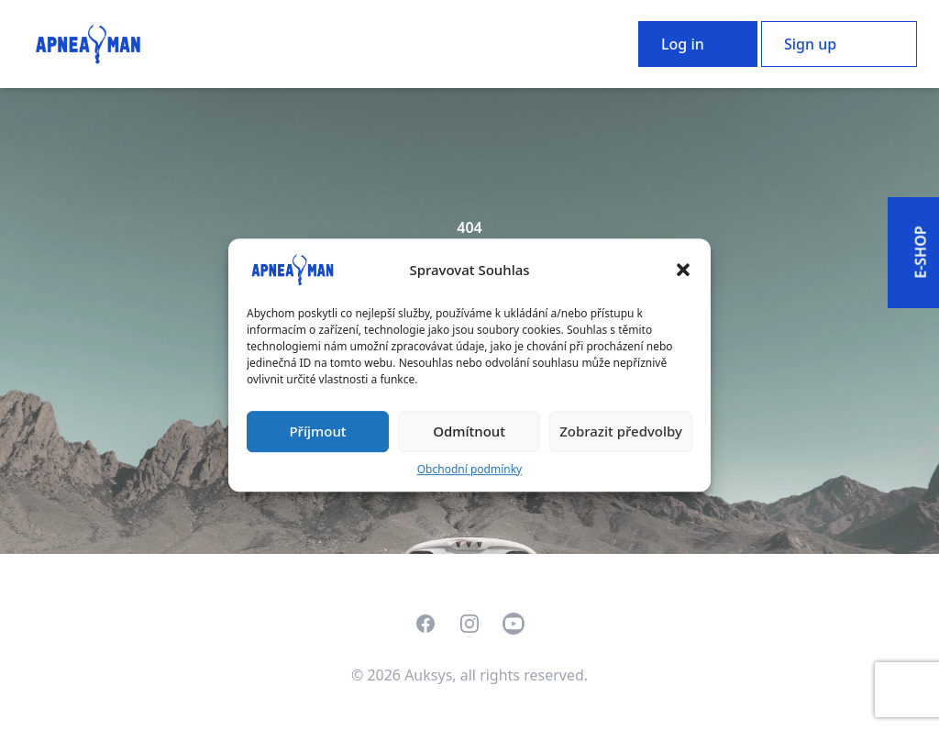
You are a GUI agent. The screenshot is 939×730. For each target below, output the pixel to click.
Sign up (810, 44)
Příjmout (317, 431)
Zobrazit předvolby (620, 431)
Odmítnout (469, 431)
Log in (682, 44)
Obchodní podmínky (469, 469)
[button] (683, 269)
